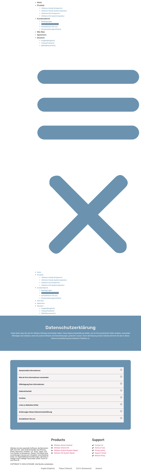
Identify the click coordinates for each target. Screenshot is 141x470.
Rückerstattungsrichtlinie (51, 29)
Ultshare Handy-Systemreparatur (54, 11)
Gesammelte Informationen (29, 370)
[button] (70, 370)
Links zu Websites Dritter (28, 405)
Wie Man (41, 32)
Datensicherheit (25, 391)
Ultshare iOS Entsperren (50, 13)
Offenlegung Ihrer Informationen (31, 384)
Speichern (41, 35)
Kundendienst (43, 19)
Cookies (22, 398)
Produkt (40, 5)
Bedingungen (46, 21)
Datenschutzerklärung (50, 24)
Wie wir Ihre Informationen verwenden (34, 377)
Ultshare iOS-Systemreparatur (52, 16)
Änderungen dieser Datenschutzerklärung (35, 412)
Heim (39, 2)
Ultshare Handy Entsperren (51, 8)
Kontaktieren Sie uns (49, 27)
